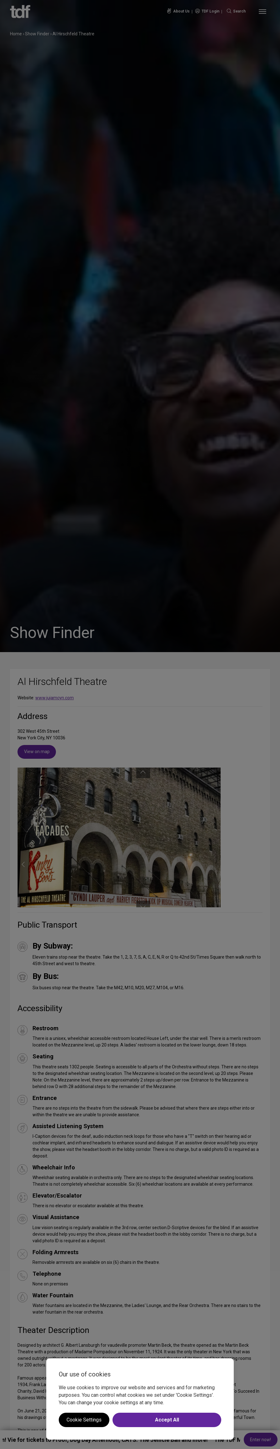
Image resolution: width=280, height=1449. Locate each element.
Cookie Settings (84, 1420)
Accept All (167, 1420)
